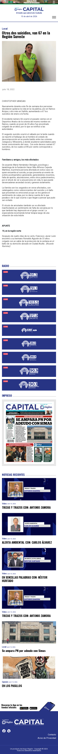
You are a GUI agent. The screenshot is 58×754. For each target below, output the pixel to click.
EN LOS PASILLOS (12, 685)
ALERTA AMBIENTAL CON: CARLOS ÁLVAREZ (27, 542)
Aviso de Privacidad (47, 738)
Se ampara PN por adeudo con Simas (24, 650)
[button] (54, 18)
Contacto (52, 734)
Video (4, 504)
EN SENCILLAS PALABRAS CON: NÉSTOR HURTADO (24, 579)
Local (4, 28)
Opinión (5, 682)
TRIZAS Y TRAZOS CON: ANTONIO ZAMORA (26, 507)
